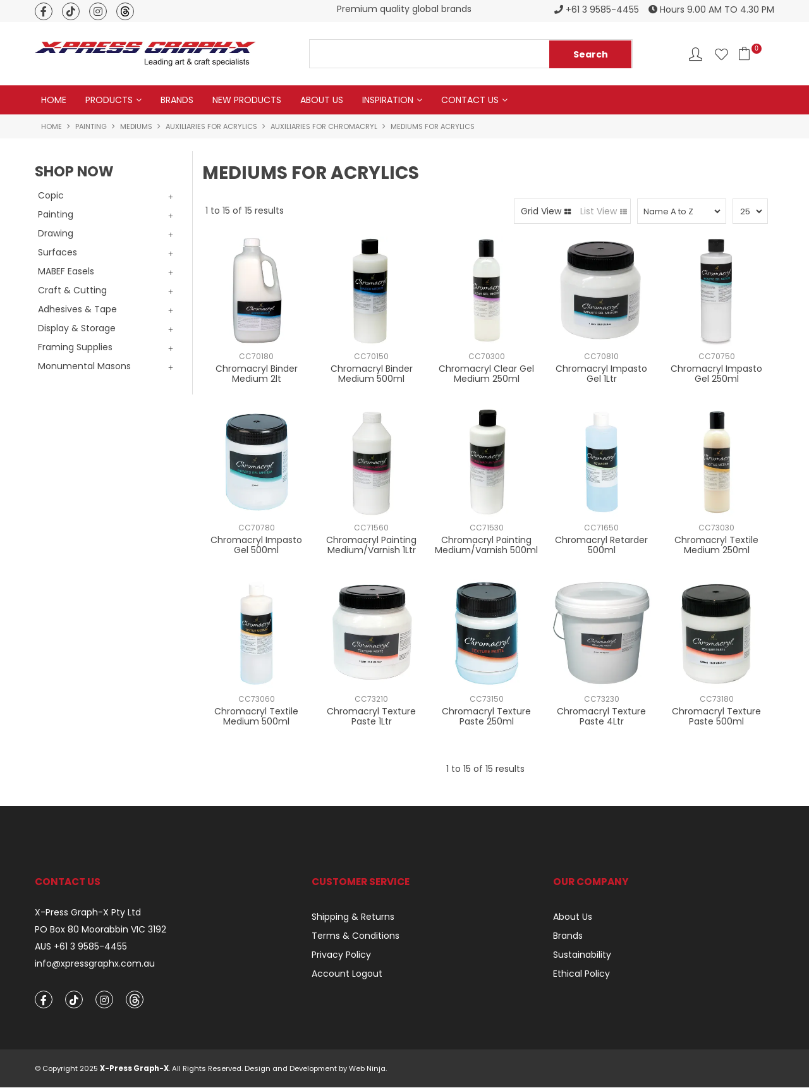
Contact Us (470, 100)
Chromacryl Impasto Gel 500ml (256, 545)
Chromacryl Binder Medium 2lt (257, 374)
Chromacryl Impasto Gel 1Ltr (601, 374)
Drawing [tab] (55, 233)
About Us (321, 100)
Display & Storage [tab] (77, 328)
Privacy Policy (341, 955)
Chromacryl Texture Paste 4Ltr (601, 717)
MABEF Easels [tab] (66, 271)
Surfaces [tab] (57, 252)
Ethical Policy (581, 974)
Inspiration (387, 100)
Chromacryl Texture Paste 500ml (716, 717)
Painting (91, 126)
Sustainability (582, 955)
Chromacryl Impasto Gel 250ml (716, 374)
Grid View (541, 211)
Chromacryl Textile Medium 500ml (256, 717)
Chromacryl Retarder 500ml (601, 545)
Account (695, 54)
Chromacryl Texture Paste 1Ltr (371, 717)
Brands (177, 100)
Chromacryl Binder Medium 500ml (372, 374)
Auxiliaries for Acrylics (211, 126)
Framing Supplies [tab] (75, 347)
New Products (246, 100)
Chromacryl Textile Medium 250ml (716, 545)
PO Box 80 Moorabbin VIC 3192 (100, 929)
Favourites (721, 54)
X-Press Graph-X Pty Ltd (88, 913)
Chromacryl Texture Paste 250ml (486, 717)
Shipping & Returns (353, 917)
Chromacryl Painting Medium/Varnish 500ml (486, 545)
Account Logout (347, 974)
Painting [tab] (55, 214)
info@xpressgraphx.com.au (95, 963)
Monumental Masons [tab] (84, 366)
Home (53, 100)
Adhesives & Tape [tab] (77, 309)
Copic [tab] (51, 195)
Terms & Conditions (355, 936)
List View (598, 211)
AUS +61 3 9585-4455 (81, 946)
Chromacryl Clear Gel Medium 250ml (486, 374)
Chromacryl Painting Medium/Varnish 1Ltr (371, 545)
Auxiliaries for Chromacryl (324, 126)
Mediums (136, 126)
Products (109, 100)
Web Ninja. (368, 1069)
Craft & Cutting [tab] (72, 290)
